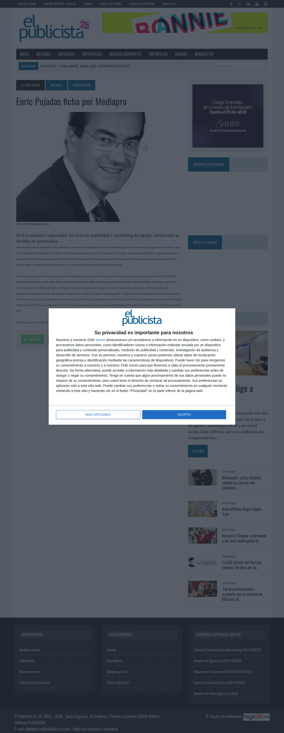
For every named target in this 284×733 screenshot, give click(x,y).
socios (100, 340)
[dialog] (142, 366)
